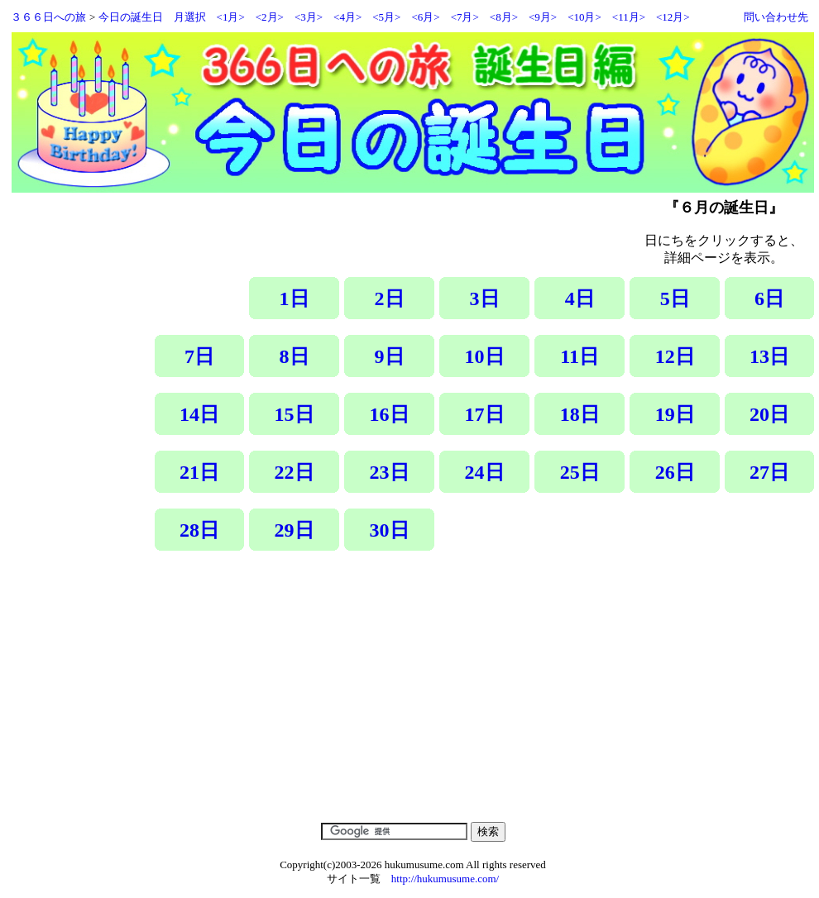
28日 (199, 530)
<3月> (309, 17)
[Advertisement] (481, 698)
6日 (769, 298)
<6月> (425, 17)
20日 (769, 414)
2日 (390, 298)
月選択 (190, 17)
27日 (769, 472)
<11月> (628, 17)
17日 (485, 414)
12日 (675, 356)
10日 (485, 356)
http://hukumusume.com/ (445, 878)
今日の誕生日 (130, 17)
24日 (485, 472)
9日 (390, 356)
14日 (199, 414)
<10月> (584, 17)
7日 (199, 356)
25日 (580, 472)
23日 (390, 472)
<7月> (465, 17)
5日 (675, 298)
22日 (294, 472)
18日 (580, 414)
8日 (294, 356)
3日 (485, 298)
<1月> (231, 17)
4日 (580, 298)
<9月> (543, 17)
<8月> (504, 17)
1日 (294, 298)
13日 (769, 356)
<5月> (386, 17)
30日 (390, 530)
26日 (675, 472)
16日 (390, 414)
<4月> (347, 17)
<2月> (270, 17)
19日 (675, 414)
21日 (199, 472)
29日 (294, 530)
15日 (294, 414)
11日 (579, 356)
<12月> (673, 17)
